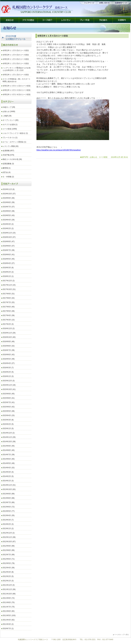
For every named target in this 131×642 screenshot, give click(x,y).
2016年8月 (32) (9, 346)
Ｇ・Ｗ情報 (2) (8, 177)
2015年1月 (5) (8, 428)
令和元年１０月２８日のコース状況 (16, 94)
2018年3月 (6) (8, 268)
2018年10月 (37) (9, 237)
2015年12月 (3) (9, 381)
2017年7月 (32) (9, 302)
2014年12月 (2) (9, 433)
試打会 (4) (6, 172)
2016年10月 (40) (9, 337)
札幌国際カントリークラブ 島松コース (33, 640)
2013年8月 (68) (9, 498)
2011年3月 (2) (8, 624)
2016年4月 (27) (9, 363)
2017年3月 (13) (9, 320)
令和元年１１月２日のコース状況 (16, 63)
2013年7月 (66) (9, 502)
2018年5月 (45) (9, 259)
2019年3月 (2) (8, 224)
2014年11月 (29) (9, 437)
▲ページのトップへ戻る (121, 634)
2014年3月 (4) (8, 472)
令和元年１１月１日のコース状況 (16, 75)
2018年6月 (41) (9, 255)
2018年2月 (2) (8, 272)
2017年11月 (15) (9, 285)
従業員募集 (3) (8, 164)
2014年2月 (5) (8, 476)
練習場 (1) (6, 168)
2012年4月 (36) (9, 568)
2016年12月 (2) (9, 328)
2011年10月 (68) (9, 594)
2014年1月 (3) (8, 481)
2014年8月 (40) (9, 450)
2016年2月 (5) (8, 372)
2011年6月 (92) (9, 611)
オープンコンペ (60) (10, 120)
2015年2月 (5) (8, 424)
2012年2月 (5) (8, 576)
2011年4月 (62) (9, 620)
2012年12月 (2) (9, 533)
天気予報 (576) (8, 155)
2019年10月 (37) (9, 194)
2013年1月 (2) (8, 528)
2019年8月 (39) (9, 202)
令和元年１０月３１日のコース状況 (16, 86)
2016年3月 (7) (8, 368)
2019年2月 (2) (8, 228)
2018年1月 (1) (8, 276)
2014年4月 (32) (9, 468)
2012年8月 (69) (9, 550)
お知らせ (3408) (9, 111)
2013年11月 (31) (9, 485)
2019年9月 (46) (9, 198)
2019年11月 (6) (9, 189)
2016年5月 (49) (9, 359)
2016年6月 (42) (9, 355)
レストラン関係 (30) (10, 146)
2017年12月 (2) (9, 281)
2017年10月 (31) (9, 289)
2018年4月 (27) (9, 263)
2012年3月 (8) (8, 572)
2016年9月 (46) (9, 341)
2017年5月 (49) (9, 311)
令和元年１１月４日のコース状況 (16, 55)
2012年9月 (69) (9, 546)
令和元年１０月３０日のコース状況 (16, 90)
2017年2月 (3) (8, 324)
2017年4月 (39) (9, 315)
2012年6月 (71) (9, 559)
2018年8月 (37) (9, 246)
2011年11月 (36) (9, 589)
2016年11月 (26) (9, 333)
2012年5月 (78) (9, 563)
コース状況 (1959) (10, 129)
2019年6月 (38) (9, 211)
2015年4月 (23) (9, 415)
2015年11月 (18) (9, 385)
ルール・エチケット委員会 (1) (14, 142)
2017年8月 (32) (9, 298)
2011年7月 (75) (9, 607)
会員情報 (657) (8, 151)
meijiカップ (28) (9, 107)
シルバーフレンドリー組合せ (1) (15, 133)
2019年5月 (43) (9, 215)
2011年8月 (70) (9, 602)
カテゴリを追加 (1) (10, 125)
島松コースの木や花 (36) (12, 159)
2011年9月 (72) (9, 598)
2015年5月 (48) (9, 411)
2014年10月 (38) (9, 442)
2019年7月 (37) (9, 207)
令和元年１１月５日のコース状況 (16, 50)
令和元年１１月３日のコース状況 (16, 59)
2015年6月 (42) (9, 407)
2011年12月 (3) (9, 585)
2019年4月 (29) (9, 220)
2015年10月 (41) (9, 389)
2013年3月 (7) (8, 520)
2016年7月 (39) (9, 350)
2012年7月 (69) (9, 555)
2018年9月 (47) (9, 241)
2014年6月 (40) (9, 459)
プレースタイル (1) (10, 138)
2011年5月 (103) (9, 615)
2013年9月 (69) (9, 494)
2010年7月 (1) (8, 629)
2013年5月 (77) (9, 511)
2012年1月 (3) (8, 581)
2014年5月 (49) (9, 463)
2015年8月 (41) (9, 398)
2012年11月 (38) (9, 537)
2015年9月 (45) (9, 394)
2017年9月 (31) (9, 294)
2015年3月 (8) (8, 420)
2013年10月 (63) (9, 489)
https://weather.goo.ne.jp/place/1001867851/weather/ (58, 150)
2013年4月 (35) (9, 515)
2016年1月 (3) (8, 376)
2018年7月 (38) (9, 250)
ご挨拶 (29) (7, 116)
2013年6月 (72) (9, 507)
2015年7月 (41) (9, 402)
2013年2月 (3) (8, 524)
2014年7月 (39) (9, 455)
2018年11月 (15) (9, 233)
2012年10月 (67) (9, 542)
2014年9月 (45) (9, 446)
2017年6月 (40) (9, 307)
